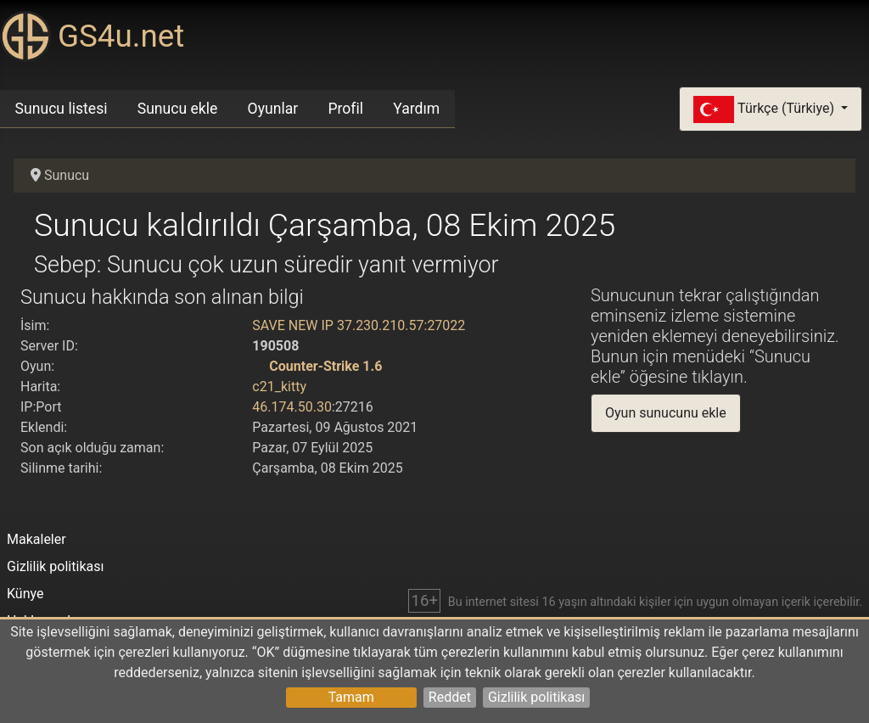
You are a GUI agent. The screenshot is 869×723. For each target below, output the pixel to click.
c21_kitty (279, 386)
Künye (25, 594)
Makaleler (36, 539)
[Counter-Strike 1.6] (259, 366)
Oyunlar (273, 108)
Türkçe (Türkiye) (765, 109)
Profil (345, 108)
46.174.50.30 (292, 407)
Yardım (416, 108)
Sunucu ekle (177, 108)
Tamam (351, 697)
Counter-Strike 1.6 (325, 366)
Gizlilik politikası (536, 697)
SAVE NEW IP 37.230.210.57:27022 (358, 325)
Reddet (450, 697)
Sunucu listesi (61, 108)
